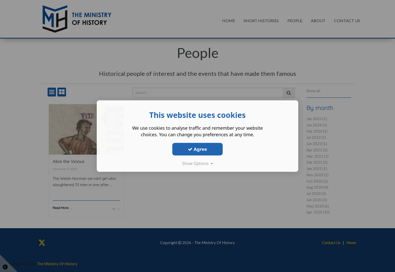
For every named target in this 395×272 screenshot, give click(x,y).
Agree (197, 149)
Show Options (197, 163)
